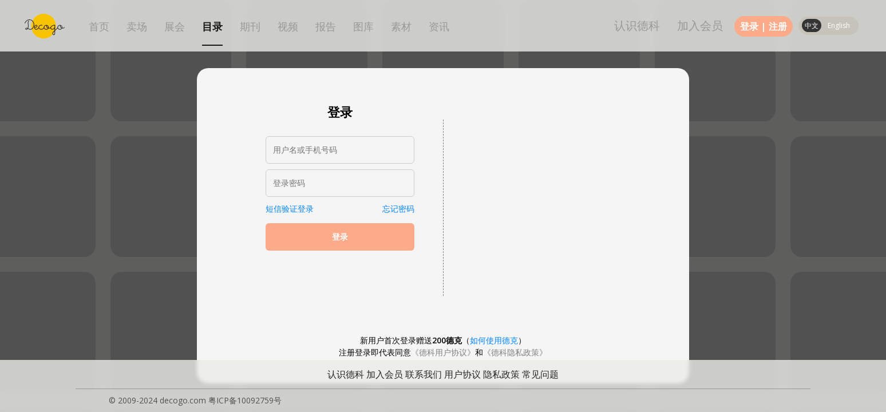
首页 (99, 27)
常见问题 (540, 374)
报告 (325, 27)
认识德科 (637, 25)
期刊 (250, 27)
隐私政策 (501, 374)
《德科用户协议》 (443, 352)
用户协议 (462, 374)
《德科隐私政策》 (515, 352)
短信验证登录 (290, 208)
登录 (749, 26)
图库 (363, 27)
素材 (401, 27)
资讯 (439, 27)
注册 (778, 26)
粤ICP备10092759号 (245, 400)
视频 (288, 27)
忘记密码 (398, 208)
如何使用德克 (494, 340)
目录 (212, 27)
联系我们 (423, 374)
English (839, 25)
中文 (811, 25)
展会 (174, 27)
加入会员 (700, 25)
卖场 (136, 27)
